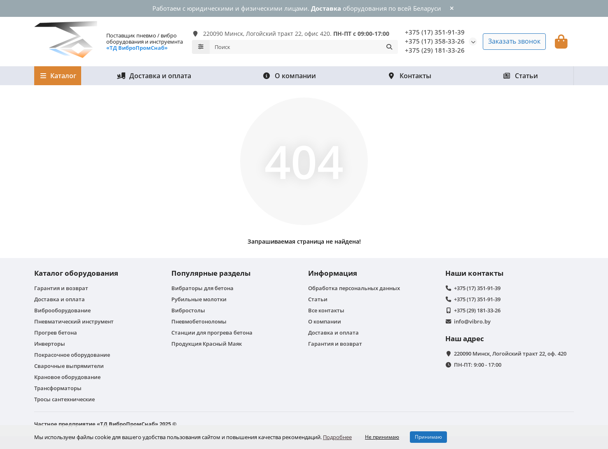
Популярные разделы (210, 273)
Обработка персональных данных (354, 288)
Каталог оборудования (76, 273)
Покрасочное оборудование (72, 354)
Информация (332, 273)
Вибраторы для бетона (202, 288)
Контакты (409, 75)
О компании (289, 75)
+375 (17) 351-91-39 (435, 32)
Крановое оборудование (67, 377)
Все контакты (326, 310)
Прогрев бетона (55, 332)
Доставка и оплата (154, 75)
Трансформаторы (58, 388)
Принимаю (428, 436)
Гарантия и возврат (61, 288)
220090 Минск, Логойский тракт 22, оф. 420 (510, 353)
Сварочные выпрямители (69, 366)
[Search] (304, 47)
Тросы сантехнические (64, 399)
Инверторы (49, 343)
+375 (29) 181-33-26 (435, 50)
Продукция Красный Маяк (206, 343)
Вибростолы (188, 310)
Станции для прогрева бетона (212, 332)
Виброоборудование (62, 310)
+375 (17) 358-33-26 (435, 41)
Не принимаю (382, 436)
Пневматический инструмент (74, 321)
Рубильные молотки (199, 299)
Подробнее (337, 437)
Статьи (520, 75)
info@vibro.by (472, 321)
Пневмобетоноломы (199, 321)
